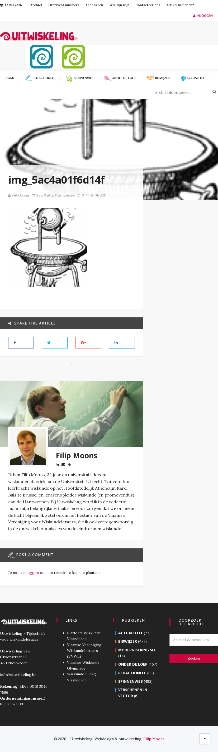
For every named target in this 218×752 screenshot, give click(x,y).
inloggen (31, 572)
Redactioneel (132, 672)
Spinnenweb (130, 681)
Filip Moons (18, 195)
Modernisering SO (136, 649)
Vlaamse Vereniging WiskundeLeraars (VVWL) (84, 650)
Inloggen (203, 15)
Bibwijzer (127, 641)
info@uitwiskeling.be (18, 674)
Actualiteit (130, 632)
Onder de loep (133, 664)
